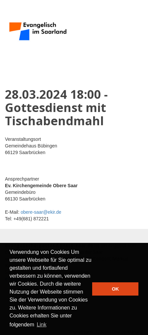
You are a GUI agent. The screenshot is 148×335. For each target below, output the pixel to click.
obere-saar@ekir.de (40, 212)
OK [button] (115, 289)
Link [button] (41, 324)
